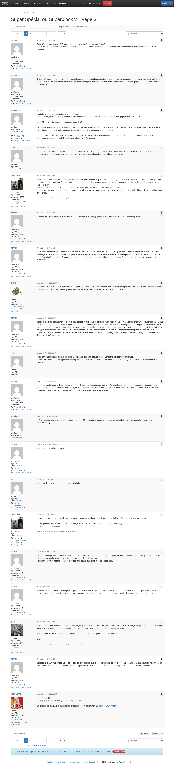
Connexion (166, 3)
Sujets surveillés (80, 27)
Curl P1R (17, 138)
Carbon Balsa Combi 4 (23, 68)
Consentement (89, 762)
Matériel (27, 3)
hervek (14, 40)
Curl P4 (16, 204)
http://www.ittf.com (109, 706)
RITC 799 (17, 720)
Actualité (16, 3)
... (35, 34)
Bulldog (17, 724)
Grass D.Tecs (18, 66)
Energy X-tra (18, 202)
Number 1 (17, 307)
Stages (82, 3)
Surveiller (144, 734)
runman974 (16, 694)
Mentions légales (74, 762)
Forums (29, 13)
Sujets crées (63, 27)
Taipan (17, 311)
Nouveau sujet (36, 27)
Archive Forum (95, 3)
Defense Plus (19, 652)
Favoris (50, 27)
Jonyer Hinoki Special (22, 141)
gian (13, 622)
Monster (17, 650)
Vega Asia (17, 505)
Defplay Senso (20, 206)
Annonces (51, 3)
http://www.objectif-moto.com (67, 198)
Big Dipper (18, 136)
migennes (15, 110)
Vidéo (72, 3)
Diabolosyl (15, 175)
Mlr (12, 479)
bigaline (14, 416)
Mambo (16, 648)
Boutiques (38, 3)
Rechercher (20, 27)
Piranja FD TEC (19, 722)
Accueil (22, 13)
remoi (13, 147)
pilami (13, 283)
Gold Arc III (18, 309)
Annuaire (62, 3)
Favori (156, 734)
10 (49, 34)
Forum (107, 3)
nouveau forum (119, 752)
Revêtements (37, 13)
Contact (50, 762)
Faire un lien (60, 762)
